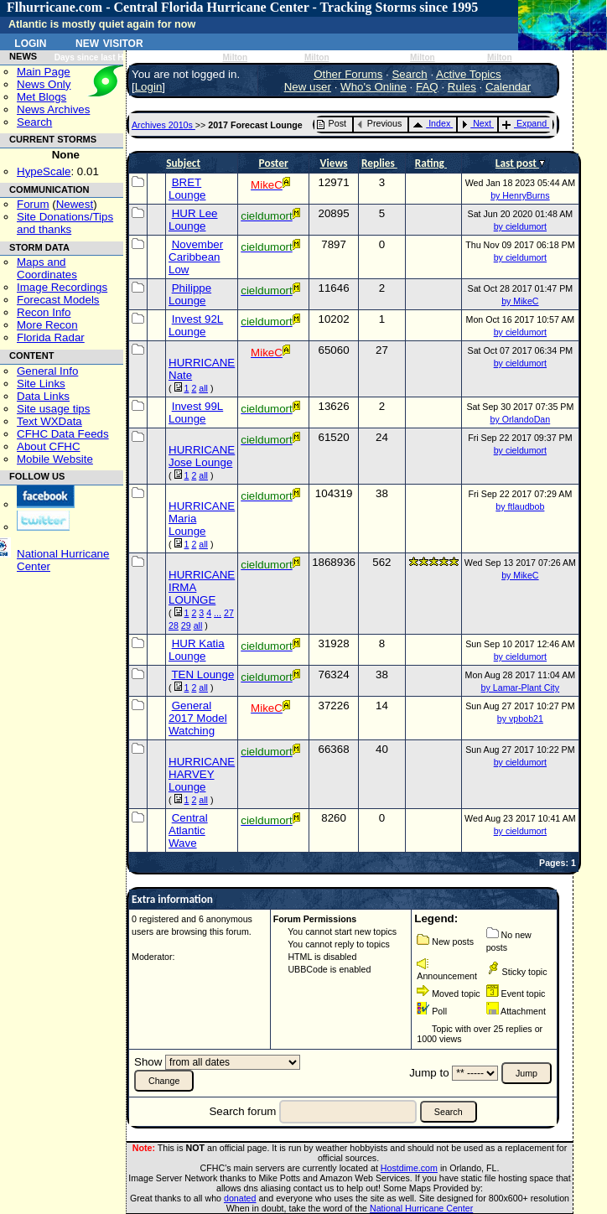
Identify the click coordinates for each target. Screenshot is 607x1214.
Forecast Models (58, 299)
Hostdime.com (409, 1168)
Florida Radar (51, 337)
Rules (462, 86)
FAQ (427, 86)
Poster (273, 163)
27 (229, 613)
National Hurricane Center (421, 1208)
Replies (379, 163)
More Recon (47, 325)
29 (186, 625)
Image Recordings (62, 287)
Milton (234, 57)
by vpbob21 (520, 718)
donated (240, 1198)
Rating (431, 163)
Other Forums (348, 74)
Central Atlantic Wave (188, 830)
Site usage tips (53, 408)
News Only (43, 84)
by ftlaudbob (519, 506)
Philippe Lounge (190, 294)
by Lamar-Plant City (520, 687)
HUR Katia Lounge (197, 649)
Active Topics (468, 74)
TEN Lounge (202, 674)
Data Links (43, 396)
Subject (183, 163)
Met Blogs (41, 97)
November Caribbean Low (196, 257)
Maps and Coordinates (47, 268)
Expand (524, 123)
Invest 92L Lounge (196, 325)
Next (476, 123)
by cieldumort (520, 226)
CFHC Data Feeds (63, 434)
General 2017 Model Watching (198, 718)
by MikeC (519, 301)
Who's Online (373, 86)
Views (334, 163)
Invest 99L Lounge (196, 412)
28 (174, 625)
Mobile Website (55, 459)
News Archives (53, 109)
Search (34, 122)
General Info (47, 371)
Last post (517, 163)
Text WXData (49, 421)
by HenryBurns (519, 195)
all (203, 388)
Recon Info (43, 312)
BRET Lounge (187, 188)
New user (307, 86)
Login (30, 42)
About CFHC (48, 446)
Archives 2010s (163, 125)
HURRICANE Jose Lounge (202, 456)
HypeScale (43, 171)
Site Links (41, 383)
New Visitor (109, 42)
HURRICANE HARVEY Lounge (202, 774)
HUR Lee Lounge (193, 219)
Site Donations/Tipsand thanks (65, 223)
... (217, 613)
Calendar (508, 86)
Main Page (43, 71)
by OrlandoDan (520, 419)
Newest (74, 204)
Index (431, 123)
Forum (33, 204)
